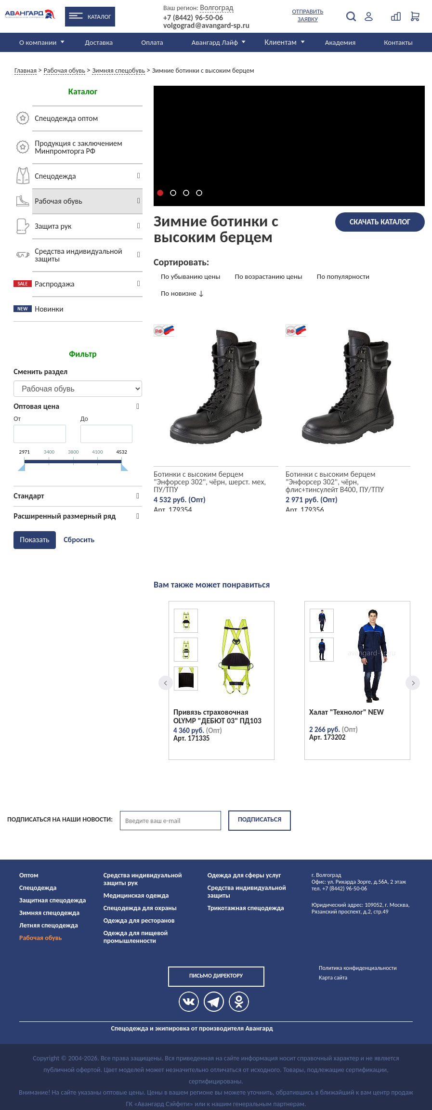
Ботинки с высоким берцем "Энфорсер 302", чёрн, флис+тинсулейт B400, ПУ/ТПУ (335, 482)
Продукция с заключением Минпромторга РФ (78, 147)
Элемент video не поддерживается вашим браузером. (289, 146)
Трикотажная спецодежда (246, 908)
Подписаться (259, 819)
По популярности (343, 276)
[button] (160, 192)
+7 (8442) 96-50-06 (193, 18)
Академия (340, 42)
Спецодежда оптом (66, 118)
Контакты (398, 42)
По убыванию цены (191, 276)
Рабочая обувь (58, 201)
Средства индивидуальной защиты (78, 255)
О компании (37, 42)
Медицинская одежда (136, 895)
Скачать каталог (380, 221)
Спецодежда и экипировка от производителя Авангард (192, 1028)
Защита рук (53, 226)
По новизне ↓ (183, 293)
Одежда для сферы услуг (244, 875)
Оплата (152, 42)
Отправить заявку (308, 15)
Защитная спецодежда (52, 900)
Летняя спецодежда (48, 925)
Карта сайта (333, 977)
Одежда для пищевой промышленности (136, 937)
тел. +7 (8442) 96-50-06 (339, 888)
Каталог (99, 16)
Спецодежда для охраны (140, 908)
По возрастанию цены (268, 276)
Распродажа (54, 283)
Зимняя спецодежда (49, 913)
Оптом (29, 875)
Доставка (99, 42)
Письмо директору (216, 975)
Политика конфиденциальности (358, 968)
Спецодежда (55, 176)
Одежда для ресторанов (139, 920)
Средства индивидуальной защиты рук (143, 879)
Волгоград (216, 7)
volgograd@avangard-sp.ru (206, 25)
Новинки (49, 308)
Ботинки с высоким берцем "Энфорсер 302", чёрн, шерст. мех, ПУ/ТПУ (210, 482)
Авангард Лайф (215, 42)
